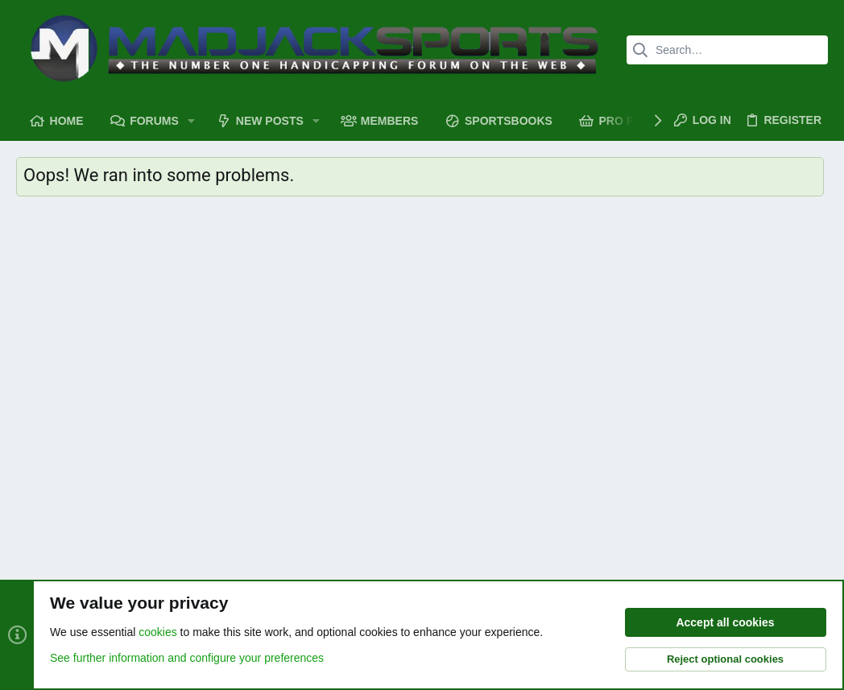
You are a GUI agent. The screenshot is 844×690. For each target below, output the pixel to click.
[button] (191, 120)
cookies (157, 632)
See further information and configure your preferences (187, 657)
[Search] (727, 49)
